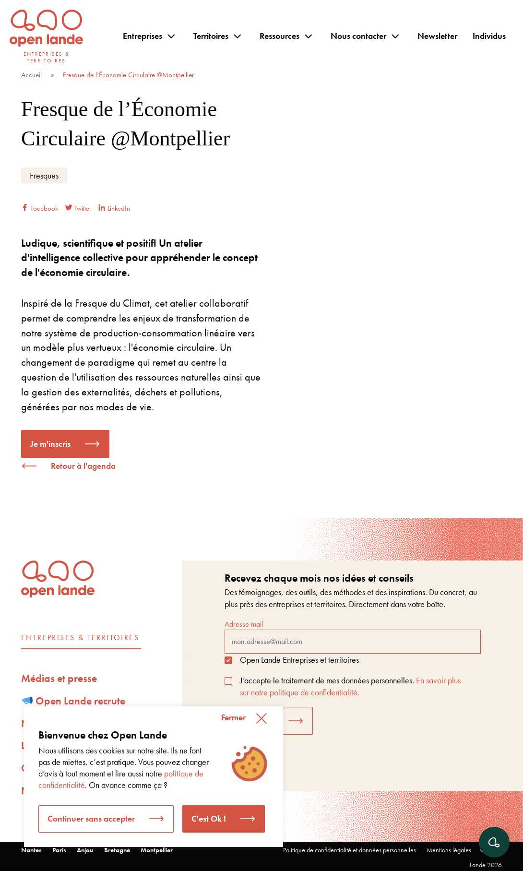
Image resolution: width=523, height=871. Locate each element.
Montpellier (157, 850)
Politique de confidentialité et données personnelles (349, 850)
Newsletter (437, 35)
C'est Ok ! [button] (208, 818)
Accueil (31, 75)
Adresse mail (353, 636)
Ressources (279, 35)
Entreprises (142, 35)
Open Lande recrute (74, 701)
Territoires (210, 35)
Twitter (78, 208)
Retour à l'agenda (83, 465)
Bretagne (117, 850)
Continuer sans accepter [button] (91, 818)
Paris (59, 850)
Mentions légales (449, 850)
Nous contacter (358, 35)
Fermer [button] (233, 717)
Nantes (31, 850)
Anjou (85, 850)
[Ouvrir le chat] (494, 842)
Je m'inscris (50, 443)
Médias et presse (59, 678)
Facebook (39, 208)
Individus (489, 35)
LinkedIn (114, 208)
